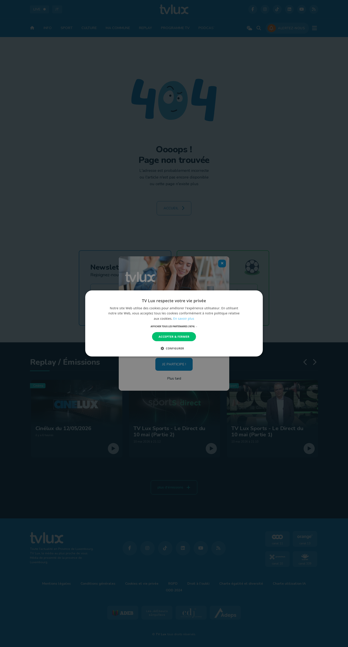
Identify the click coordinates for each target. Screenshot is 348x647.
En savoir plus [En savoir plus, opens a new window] (183, 318)
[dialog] (174, 323)
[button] (174, 326)
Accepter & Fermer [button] (174, 337)
